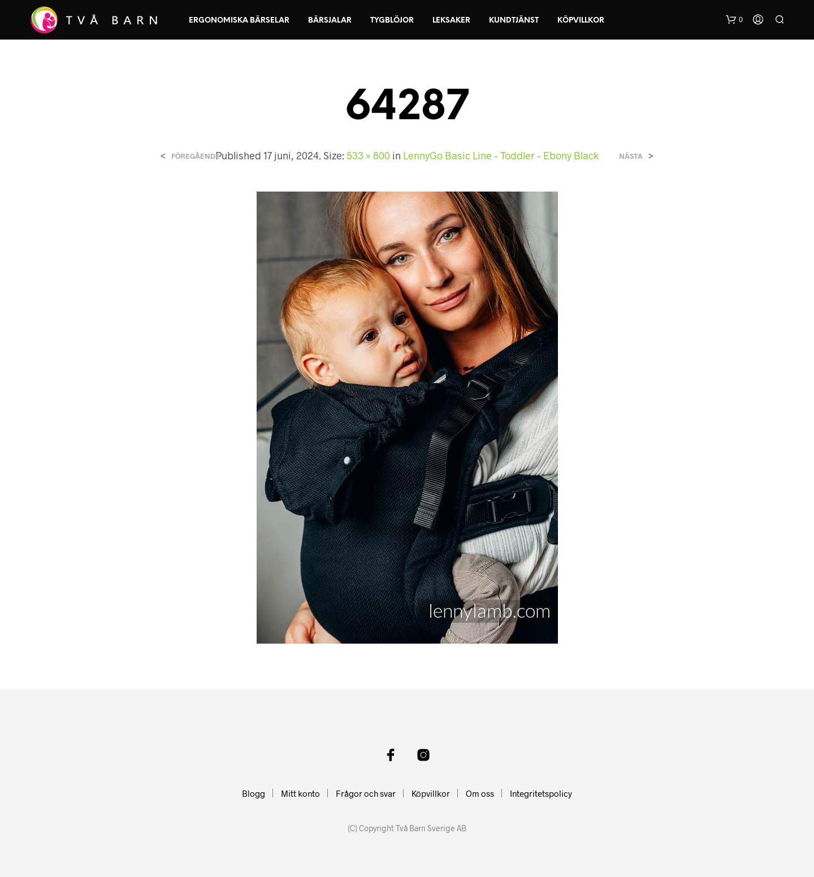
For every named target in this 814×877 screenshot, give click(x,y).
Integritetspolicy (541, 793)
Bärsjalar (330, 20)
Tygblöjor (392, 20)
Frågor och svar (366, 793)
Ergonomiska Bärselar (239, 20)
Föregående (195, 156)
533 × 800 (368, 155)
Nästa (631, 156)
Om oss (480, 793)
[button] (734, 19)
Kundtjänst (514, 20)
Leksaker (451, 20)
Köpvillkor (580, 20)
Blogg (253, 793)
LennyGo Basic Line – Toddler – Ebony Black (501, 155)
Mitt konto (300, 793)
